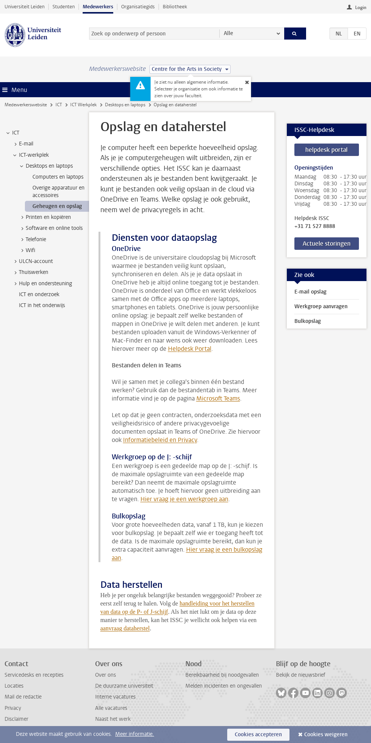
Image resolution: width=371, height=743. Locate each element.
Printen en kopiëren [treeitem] (44, 217)
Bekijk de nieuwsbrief (300, 675)
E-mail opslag (310, 291)
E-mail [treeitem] (22, 144)
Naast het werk (113, 719)
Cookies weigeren (326, 734)
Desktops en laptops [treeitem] (45, 166)
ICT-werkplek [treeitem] (30, 155)
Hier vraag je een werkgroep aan (184, 499)
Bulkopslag (307, 321)
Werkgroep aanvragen (321, 306)
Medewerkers (98, 6)
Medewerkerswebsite (26, 105)
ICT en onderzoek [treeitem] (39, 294)
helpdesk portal (326, 150)
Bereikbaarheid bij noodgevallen (222, 675)
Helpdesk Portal (189, 349)
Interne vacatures (115, 696)
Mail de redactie (23, 696)
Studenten (63, 6)
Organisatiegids (138, 6)
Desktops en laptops (125, 105)
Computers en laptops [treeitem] (57, 176)
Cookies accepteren (258, 734)
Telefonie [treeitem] (32, 239)
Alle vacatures (111, 708)
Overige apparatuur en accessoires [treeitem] (58, 191)
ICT (58, 105)
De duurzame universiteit (124, 685)
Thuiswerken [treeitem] (30, 272)
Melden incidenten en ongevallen (223, 685)
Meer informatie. (134, 734)
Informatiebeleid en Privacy (160, 440)
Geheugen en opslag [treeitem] (57, 206)
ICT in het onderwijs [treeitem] (42, 305)
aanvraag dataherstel (125, 628)
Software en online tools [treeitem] (50, 228)
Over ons (105, 675)
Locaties (14, 685)
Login (360, 8)
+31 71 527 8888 (314, 226)
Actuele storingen (327, 244)
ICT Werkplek (83, 105)
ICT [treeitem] (12, 133)
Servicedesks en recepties (34, 675)
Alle (228, 33)
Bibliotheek (175, 6)
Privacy (13, 708)
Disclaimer (16, 719)
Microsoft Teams (218, 398)
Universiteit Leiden (25, 6)
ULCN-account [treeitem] (32, 261)
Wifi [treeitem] (26, 250)
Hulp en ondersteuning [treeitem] (42, 283)
